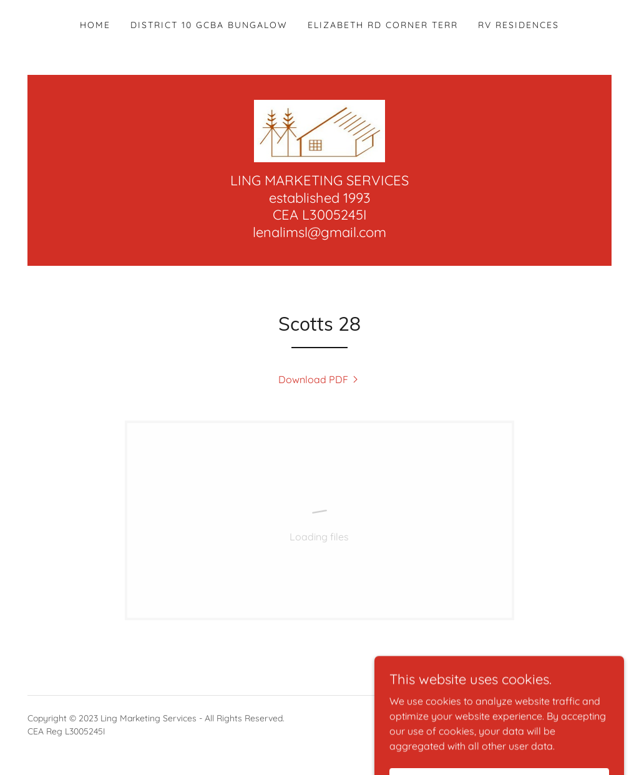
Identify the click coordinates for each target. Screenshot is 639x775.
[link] (320, 130)
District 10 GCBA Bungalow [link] (209, 25)
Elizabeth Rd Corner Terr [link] (383, 25)
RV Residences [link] (518, 25)
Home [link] (95, 25)
